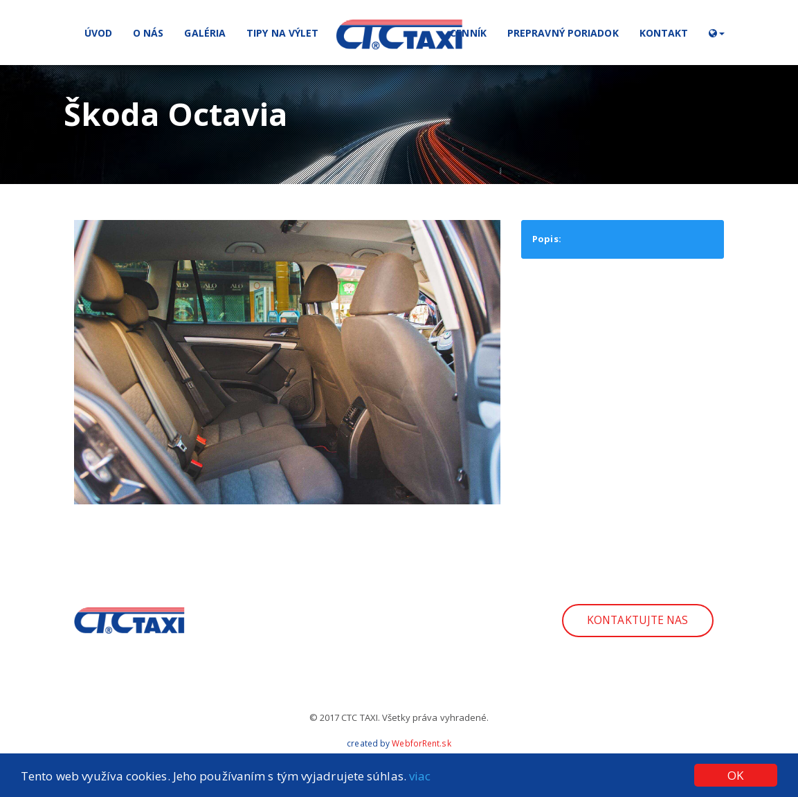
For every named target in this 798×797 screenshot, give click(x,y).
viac (419, 776)
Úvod (98, 32)
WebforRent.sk (421, 743)
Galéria (205, 32)
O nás (148, 32)
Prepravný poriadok (563, 32)
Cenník (468, 32)
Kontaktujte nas (638, 619)
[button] (716, 32)
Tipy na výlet (282, 32)
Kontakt (664, 32)
